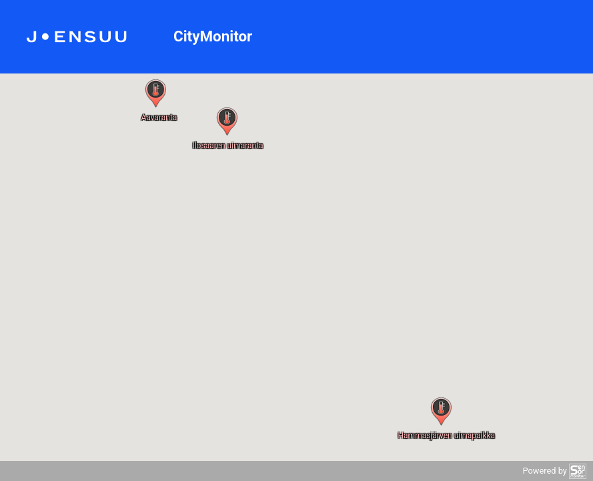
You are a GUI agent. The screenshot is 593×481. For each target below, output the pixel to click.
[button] (441, 411)
